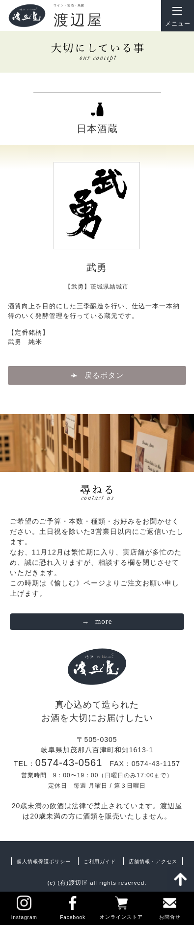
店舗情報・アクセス (153, 861)
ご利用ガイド (99, 861)
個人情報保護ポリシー (44, 861)
